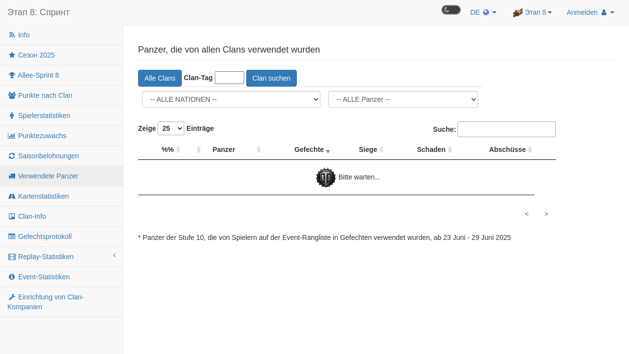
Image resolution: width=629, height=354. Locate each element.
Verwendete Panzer (42, 176)
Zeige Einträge (176, 128)
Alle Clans (159, 78)
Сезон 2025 (31, 55)
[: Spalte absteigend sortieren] (193, 150)
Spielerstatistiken (38, 115)
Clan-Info (26, 216)
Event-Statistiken (38, 277)
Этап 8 (532, 13)
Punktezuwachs (36, 136)
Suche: (494, 129)
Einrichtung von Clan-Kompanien (45, 302)
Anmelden (590, 12)
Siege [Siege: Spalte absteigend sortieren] (368, 149)
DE (483, 12)
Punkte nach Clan (39, 95)
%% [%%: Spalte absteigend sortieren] (168, 149)
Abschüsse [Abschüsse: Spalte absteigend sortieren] (507, 149)
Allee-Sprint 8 (33, 75)
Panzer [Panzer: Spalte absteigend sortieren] (223, 149)
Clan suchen (272, 78)
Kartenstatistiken (38, 196)
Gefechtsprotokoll (39, 236)
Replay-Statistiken (61, 256)
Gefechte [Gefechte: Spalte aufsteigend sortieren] (309, 149)
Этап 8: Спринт (38, 12)
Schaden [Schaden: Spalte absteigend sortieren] (431, 149)
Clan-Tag (198, 78)
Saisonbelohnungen (43, 156)
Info (18, 35)
